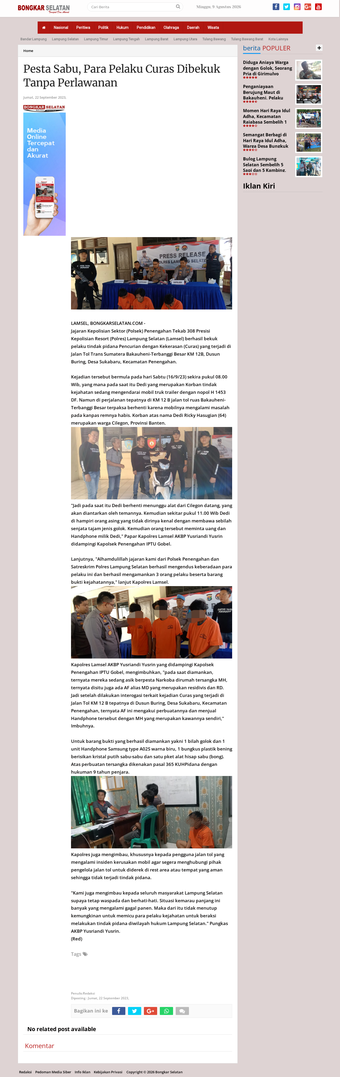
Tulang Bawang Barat (247, 39)
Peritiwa (83, 27)
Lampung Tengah (126, 39)
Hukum (123, 27)
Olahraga (171, 27)
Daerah (193, 27)
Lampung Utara (185, 39)
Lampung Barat (156, 39)
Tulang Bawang (214, 39)
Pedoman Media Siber (53, 1072)
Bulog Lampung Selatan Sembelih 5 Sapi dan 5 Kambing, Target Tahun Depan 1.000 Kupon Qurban (264, 170)
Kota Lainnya (278, 39)
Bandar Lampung (33, 39)
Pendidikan (146, 27)
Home (28, 50)
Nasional (61, 27)
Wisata (213, 27)
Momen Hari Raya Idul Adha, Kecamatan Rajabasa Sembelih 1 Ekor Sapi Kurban (266, 119)
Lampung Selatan (65, 39)
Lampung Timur (96, 39)
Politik (103, 27)
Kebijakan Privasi (108, 1072)
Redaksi (25, 1072)
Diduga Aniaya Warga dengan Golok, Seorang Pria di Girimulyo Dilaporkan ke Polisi (267, 70)
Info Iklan (82, 1072)
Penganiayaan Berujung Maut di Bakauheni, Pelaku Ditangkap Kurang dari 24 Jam (267, 98)
